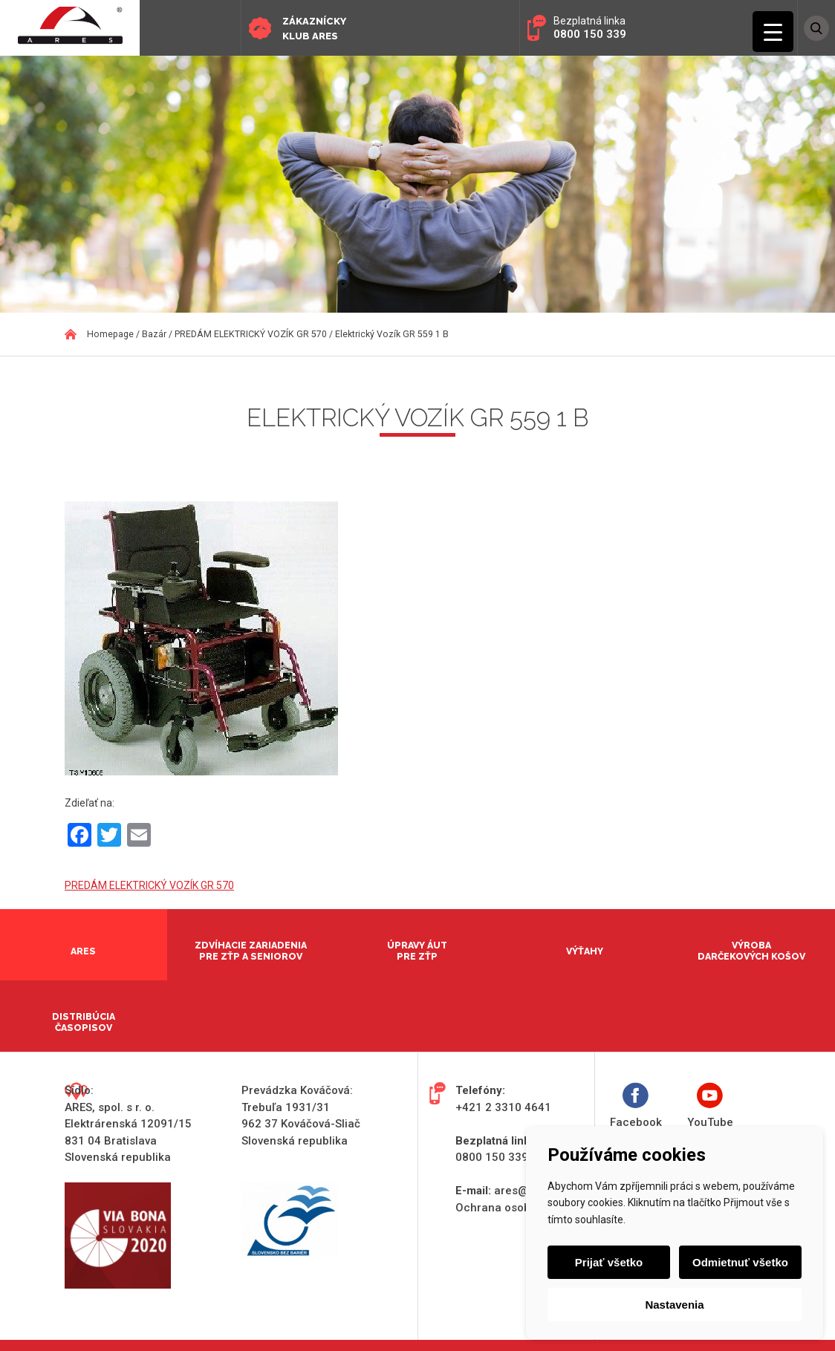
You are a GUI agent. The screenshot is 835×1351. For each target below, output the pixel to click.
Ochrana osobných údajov (524, 1207)
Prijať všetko (609, 1262)
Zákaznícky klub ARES (314, 29)
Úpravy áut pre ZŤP (417, 951)
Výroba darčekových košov (751, 951)
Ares (83, 951)
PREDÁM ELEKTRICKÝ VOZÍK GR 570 (149, 885)
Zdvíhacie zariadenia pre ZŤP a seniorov (251, 951)
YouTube (710, 1105)
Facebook (636, 1105)
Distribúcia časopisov (83, 1022)
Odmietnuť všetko (739, 1262)
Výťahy (584, 951)
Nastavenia (674, 1304)
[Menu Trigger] (773, 31)
